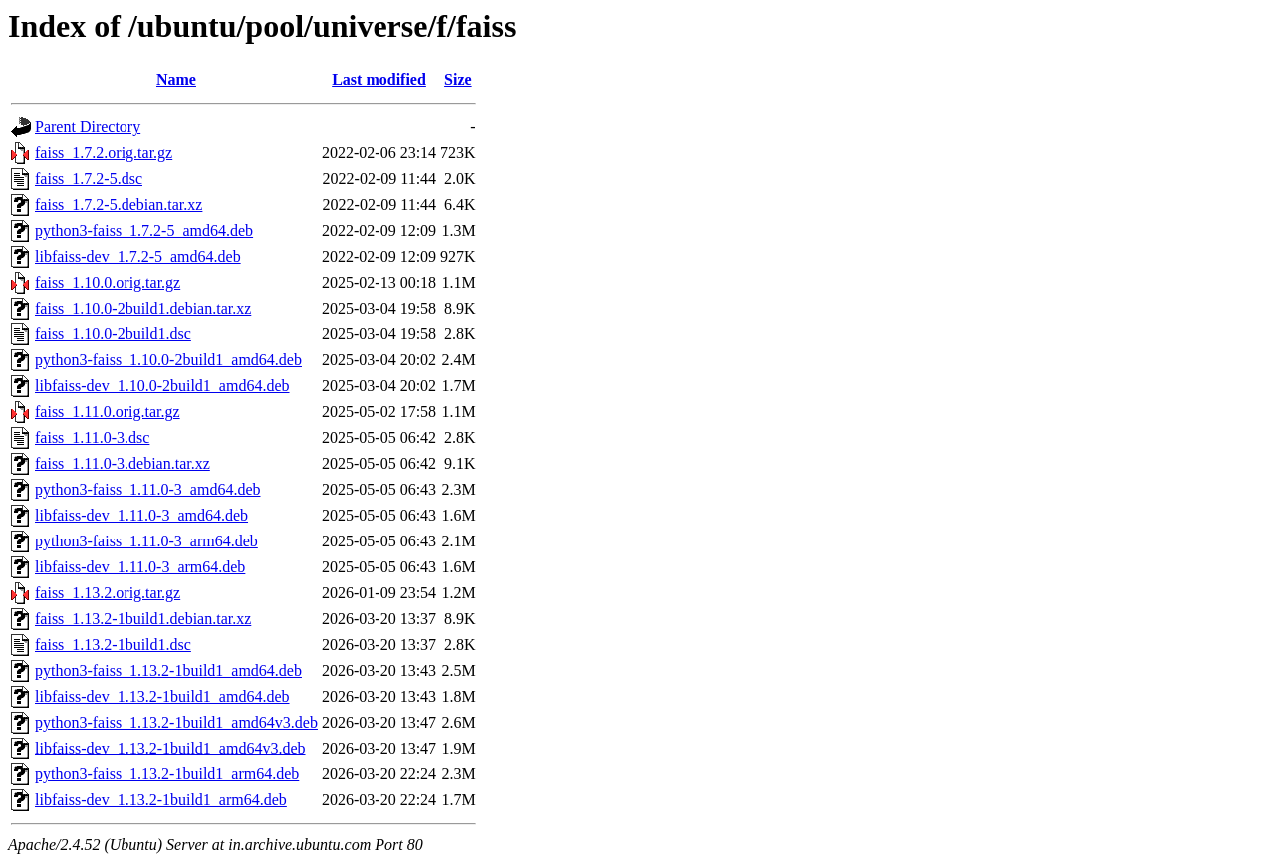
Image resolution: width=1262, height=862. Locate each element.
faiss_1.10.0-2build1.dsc (113, 333)
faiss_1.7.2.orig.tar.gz (103, 152)
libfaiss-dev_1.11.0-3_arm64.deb (140, 566)
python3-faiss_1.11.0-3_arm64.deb (146, 541)
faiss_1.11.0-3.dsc (92, 437)
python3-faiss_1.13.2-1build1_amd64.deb (168, 670)
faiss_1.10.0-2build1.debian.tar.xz (143, 308)
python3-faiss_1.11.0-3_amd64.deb (147, 489)
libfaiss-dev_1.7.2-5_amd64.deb (138, 256)
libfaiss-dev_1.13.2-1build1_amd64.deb (162, 696)
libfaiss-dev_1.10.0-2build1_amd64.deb (162, 385)
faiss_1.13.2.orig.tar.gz (107, 592)
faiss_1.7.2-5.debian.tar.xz (118, 204)
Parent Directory (87, 126)
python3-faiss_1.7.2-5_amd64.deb (144, 230)
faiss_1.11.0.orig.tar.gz (107, 411)
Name (176, 79)
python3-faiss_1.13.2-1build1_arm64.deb (167, 773)
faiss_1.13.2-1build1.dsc (113, 644)
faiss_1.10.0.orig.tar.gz (107, 282)
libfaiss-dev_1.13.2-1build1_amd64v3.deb (170, 748)
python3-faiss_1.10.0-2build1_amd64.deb (168, 359)
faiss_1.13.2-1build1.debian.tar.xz (143, 618)
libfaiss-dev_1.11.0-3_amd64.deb (141, 515)
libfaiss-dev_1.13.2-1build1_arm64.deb (161, 799)
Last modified (379, 79)
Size (458, 79)
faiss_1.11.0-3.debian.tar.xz (122, 463)
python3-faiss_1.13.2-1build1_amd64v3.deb (176, 722)
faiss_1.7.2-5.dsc (88, 178)
